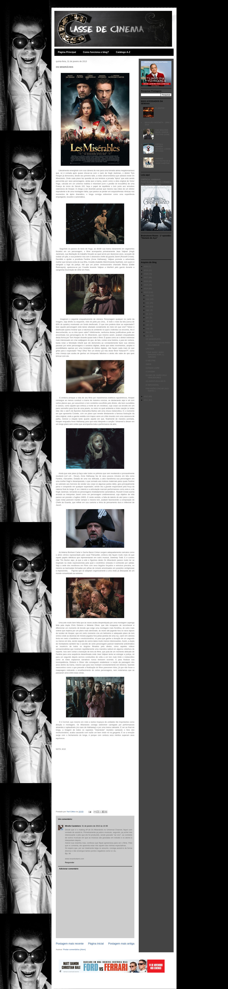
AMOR (148, 364)
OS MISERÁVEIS (153, 339)
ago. (148, 310)
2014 (146, 288)
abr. (148, 325)
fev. (148, 332)
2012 (146, 396)
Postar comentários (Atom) (74, 949)
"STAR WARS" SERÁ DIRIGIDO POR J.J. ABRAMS (155, 354)
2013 (146, 292)
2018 (146, 274)
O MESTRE (150, 360)
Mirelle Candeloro (73, 826)
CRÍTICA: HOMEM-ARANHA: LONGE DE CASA (163, 147)
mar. (148, 328)
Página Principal (67, 52)
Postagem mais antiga (121, 943)
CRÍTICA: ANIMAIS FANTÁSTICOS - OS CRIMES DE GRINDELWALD (156, 182)
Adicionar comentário (69, 869)
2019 (146, 270)
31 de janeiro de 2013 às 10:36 (95, 826)
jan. (148, 336)
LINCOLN (150, 349)
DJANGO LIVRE (152, 368)
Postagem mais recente (70, 943)
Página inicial (96, 943)
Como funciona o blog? (96, 52)
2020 (146, 266)
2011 (146, 400)
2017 (146, 277)
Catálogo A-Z (123, 52)
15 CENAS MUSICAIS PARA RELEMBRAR (158, 344)
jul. (147, 314)
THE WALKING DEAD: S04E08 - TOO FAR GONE (162, 132)
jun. (148, 317)
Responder (69, 862)
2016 (146, 281)
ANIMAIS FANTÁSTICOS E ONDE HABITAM (162, 160)
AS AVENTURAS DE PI (155, 381)
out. (148, 303)
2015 (146, 285)
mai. (148, 321)
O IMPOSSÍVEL (152, 385)
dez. (148, 295)
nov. (148, 299)
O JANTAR (159, 108)
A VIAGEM (150, 372)
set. (148, 306)
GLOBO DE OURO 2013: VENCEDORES (156, 376)
